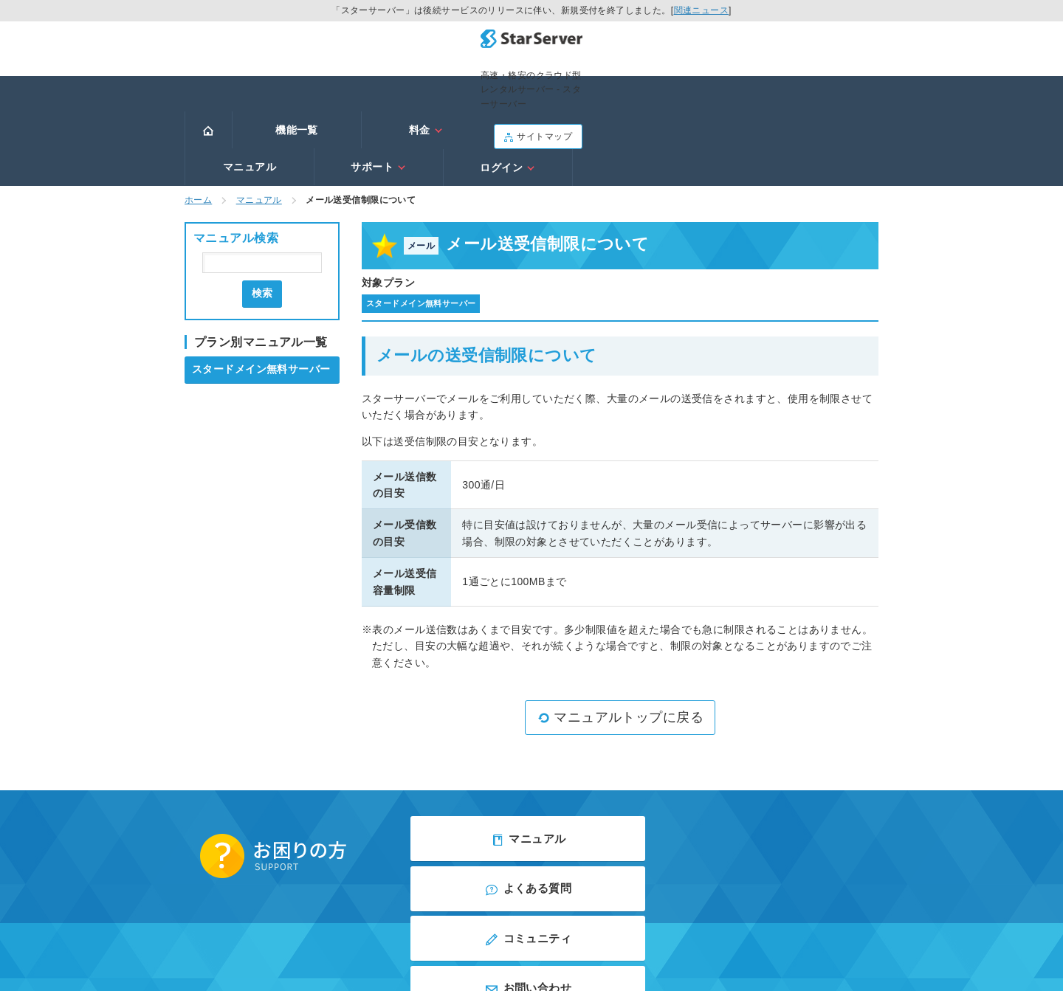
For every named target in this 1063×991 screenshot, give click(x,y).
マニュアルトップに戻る (620, 636)
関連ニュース (701, 10)
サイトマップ (834, 46)
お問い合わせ (767, 799)
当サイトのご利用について (613, 857)
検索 (262, 212)
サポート (684, 86)
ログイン (813, 86)
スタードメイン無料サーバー (261, 288)
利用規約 (454, 878)
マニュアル (555, 86)
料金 (426, 86)
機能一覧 (296, 86)
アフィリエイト (595, 878)
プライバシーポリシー (494, 857)
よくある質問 (767, 754)
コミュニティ (531, 799)
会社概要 (413, 857)
